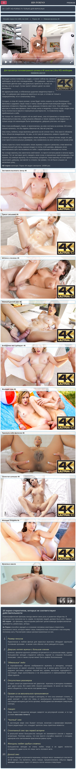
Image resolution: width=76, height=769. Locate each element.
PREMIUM (71, 3)
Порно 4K (36, 19)
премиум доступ (38, 73)
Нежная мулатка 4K (52, 19)
